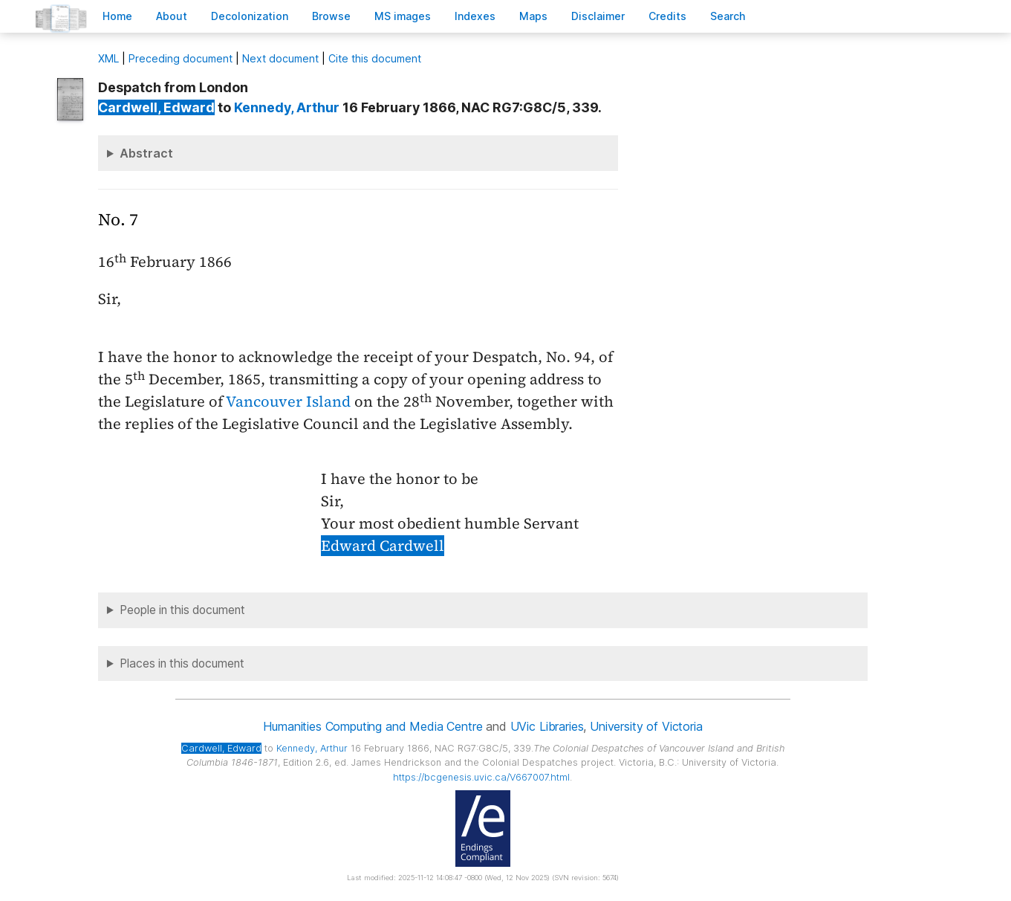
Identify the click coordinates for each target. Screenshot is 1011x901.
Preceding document (181, 58)
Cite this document (374, 58)
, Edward (156, 107)
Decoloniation (249, 16)
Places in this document (182, 663)
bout (171, 16)
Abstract (146, 153)
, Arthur (286, 107)
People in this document (182, 610)
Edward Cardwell (382, 545)
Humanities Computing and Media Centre (372, 726)
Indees (475, 16)
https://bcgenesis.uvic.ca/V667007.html (481, 777)
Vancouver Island (288, 401)
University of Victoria (646, 726)
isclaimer (598, 16)
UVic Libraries (547, 726)
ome (117, 16)
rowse (331, 16)
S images (402, 16)
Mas (533, 16)
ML (108, 58)
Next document (280, 58)
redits (667, 16)
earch (728, 16)
